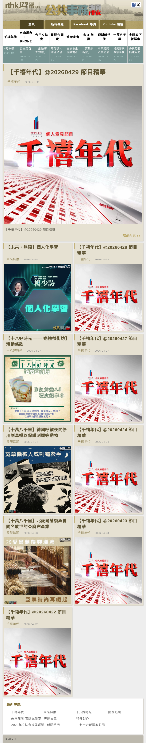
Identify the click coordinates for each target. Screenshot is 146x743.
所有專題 (57, 24)
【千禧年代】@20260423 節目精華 (107, 524)
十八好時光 (14, 350)
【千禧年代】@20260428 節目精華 (107, 250)
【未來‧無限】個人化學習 (32, 247)
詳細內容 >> (131, 236)
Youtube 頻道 (113, 24)
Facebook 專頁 (84, 24)
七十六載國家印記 (92, 725)
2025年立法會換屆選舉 (27, 725)
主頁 (31, 24)
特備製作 (82, 718)
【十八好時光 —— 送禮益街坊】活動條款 (37, 341)
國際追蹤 (12, 441)
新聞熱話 (53, 725)
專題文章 (50, 718)
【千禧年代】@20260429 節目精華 (56, 72)
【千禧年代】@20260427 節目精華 (107, 341)
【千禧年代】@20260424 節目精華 (107, 432)
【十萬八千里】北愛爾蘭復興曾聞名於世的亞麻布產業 (36, 524)
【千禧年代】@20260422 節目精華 (36, 615)
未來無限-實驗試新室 (26, 718)
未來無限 (12, 259)
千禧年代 (13, 81)
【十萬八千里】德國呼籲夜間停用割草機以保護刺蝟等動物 (36, 432)
